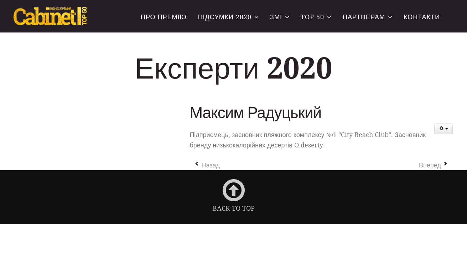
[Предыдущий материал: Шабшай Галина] (207, 164)
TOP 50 (312, 16)
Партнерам (364, 16)
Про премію (164, 16)
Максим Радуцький (255, 112)
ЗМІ (276, 16)
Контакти (422, 16)
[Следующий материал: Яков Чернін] (433, 164)
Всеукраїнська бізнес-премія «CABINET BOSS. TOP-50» (51, 16)
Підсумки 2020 (224, 16)
